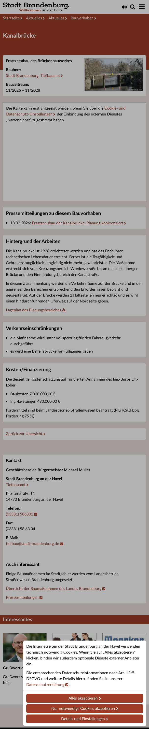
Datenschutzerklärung (45, 685)
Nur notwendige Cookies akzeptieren (83, 709)
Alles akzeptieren (83, 698)
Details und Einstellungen (83, 719)
